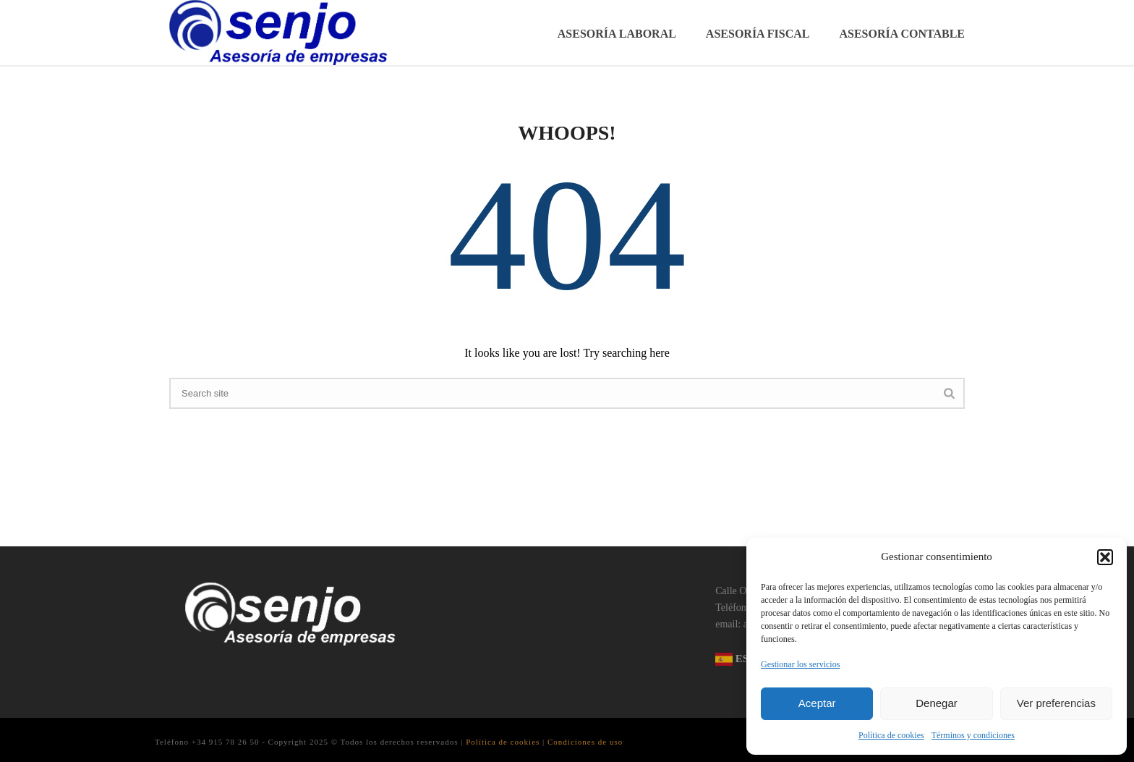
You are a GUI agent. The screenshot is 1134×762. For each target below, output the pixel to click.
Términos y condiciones (973, 735)
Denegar (937, 703)
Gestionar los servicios (800, 664)
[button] (1105, 557)
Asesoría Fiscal (758, 33)
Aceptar (817, 703)
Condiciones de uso (585, 741)
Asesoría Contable (902, 33)
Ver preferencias (1056, 703)
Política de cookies (891, 735)
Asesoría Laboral (617, 33)
